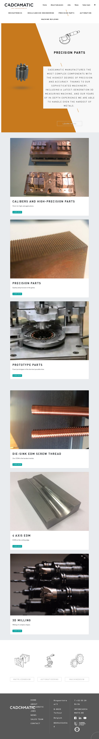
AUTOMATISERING (50, 679)
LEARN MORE (69, 123)
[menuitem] (15, 13)
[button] (95, 5)
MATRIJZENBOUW (22, 679)
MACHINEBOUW (76, 679)
